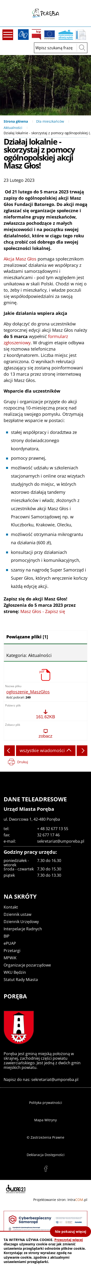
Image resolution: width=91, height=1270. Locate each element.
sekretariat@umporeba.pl (60, 841)
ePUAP (10, 943)
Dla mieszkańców (50, 121)
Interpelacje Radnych (23, 928)
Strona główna (16, 121)
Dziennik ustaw (17, 914)
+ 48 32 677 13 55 (52, 828)
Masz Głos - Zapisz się (42, 611)
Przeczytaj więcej (68, 1239)
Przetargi (12, 950)
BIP (36, 34)
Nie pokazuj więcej (70, 1231)
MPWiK (10, 957)
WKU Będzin (15, 972)
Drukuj (22, 762)
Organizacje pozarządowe (27, 965)
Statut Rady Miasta (21, 979)
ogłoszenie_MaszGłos (28, 692)
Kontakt (11, 907)
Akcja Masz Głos (20, 259)
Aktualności (13, 127)
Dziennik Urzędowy (21, 921)
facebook (45, 1169)
